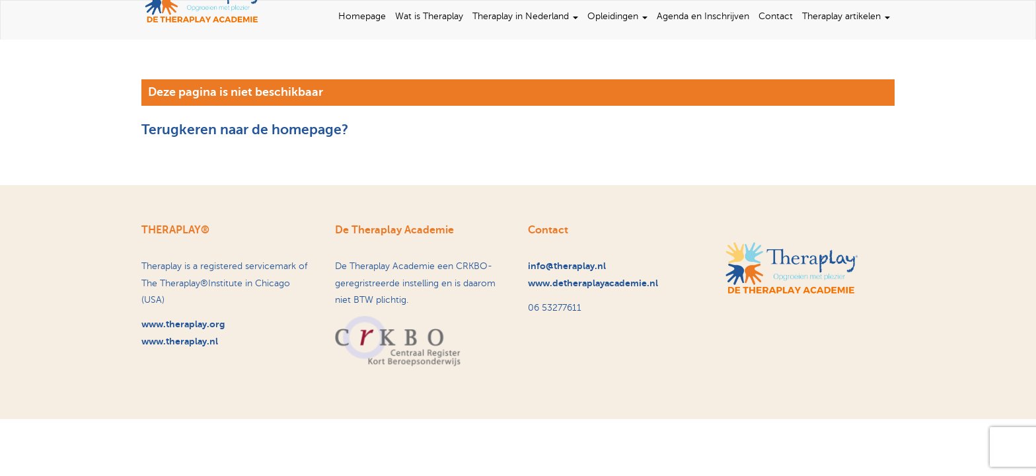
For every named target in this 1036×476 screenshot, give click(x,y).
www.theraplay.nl (179, 341)
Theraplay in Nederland (525, 16)
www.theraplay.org (183, 324)
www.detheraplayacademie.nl (593, 283)
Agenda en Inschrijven (703, 16)
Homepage (362, 16)
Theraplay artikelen (846, 16)
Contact (775, 16)
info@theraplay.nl (567, 265)
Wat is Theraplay (429, 16)
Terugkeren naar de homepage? (244, 130)
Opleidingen (617, 16)
